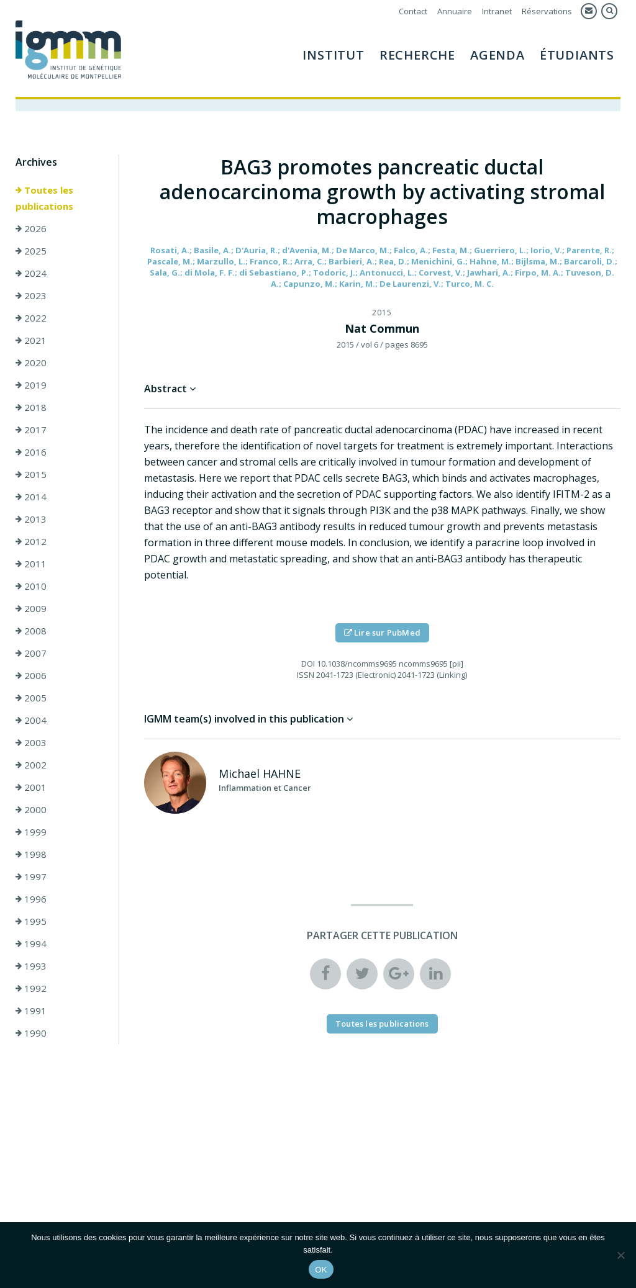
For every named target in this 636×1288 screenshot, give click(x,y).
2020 (31, 364)
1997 (31, 878)
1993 (31, 967)
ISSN (305, 676)
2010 (31, 588)
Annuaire (454, 11)
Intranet (497, 11)
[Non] (620, 1255)
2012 (31, 543)
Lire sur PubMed (382, 634)
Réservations (547, 11)
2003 (31, 744)
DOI (308, 665)
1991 (31, 1012)
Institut (333, 55)
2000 (31, 811)
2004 (31, 722)
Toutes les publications (44, 200)
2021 (31, 342)
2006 (31, 677)
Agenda (497, 55)
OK (321, 1269)
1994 (31, 945)
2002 (31, 766)
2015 (31, 476)
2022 (31, 319)
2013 (31, 521)
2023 (31, 297)
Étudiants (577, 55)
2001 (31, 789)
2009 (31, 610)
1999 (31, 833)
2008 (31, 632)
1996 (31, 900)
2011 (31, 565)
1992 (31, 990)
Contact (413, 11)
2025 (31, 252)
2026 (31, 230)
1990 (31, 1035)
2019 (31, 387)
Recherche (417, 55)
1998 (31, 856)
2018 (31, 409)
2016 (31, 454)
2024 (31, 275)
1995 (31, 923)
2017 (31, 431)
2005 (31, 699)
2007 (31, 655)
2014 (31, 498)
